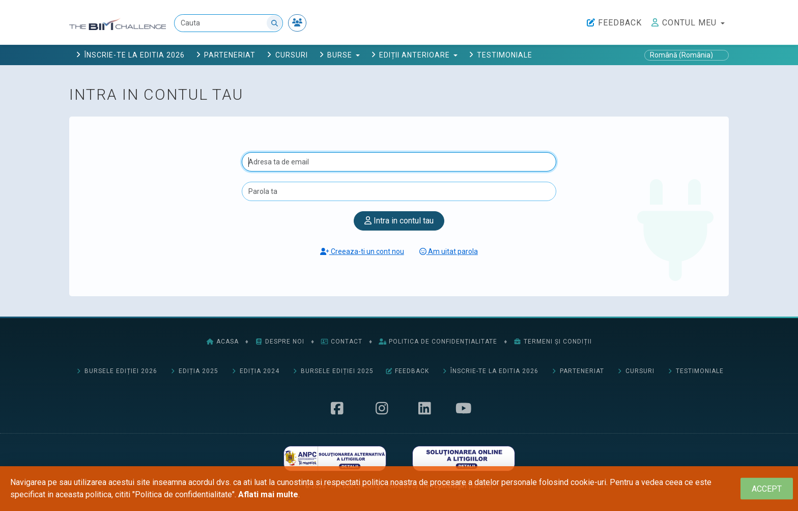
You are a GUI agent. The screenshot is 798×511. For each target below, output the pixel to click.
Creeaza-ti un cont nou (362, 251)
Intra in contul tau (399, 220)
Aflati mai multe (268, 494)
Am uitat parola (448, 251)
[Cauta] (228, 23)
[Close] (766, 489)
